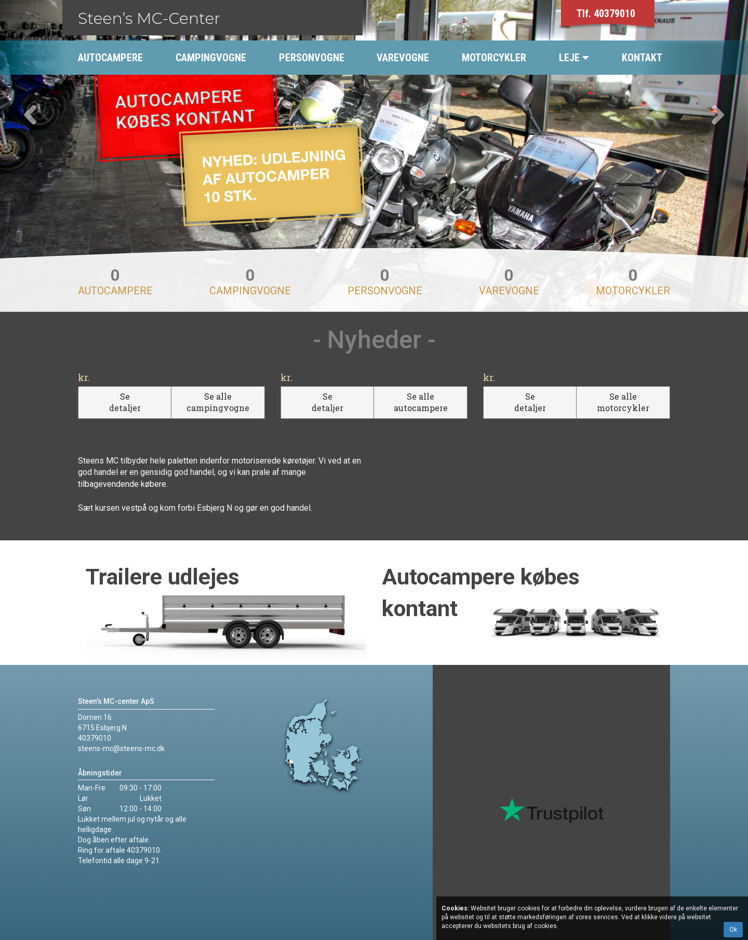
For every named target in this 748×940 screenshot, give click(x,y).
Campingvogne (250, 283)
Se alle (217, 402)
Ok (733, 929)
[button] (56, 155)
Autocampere (115, 283)
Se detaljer (125, 402)
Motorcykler (633, 283)
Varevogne (509, 283)
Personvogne (385, 283)
